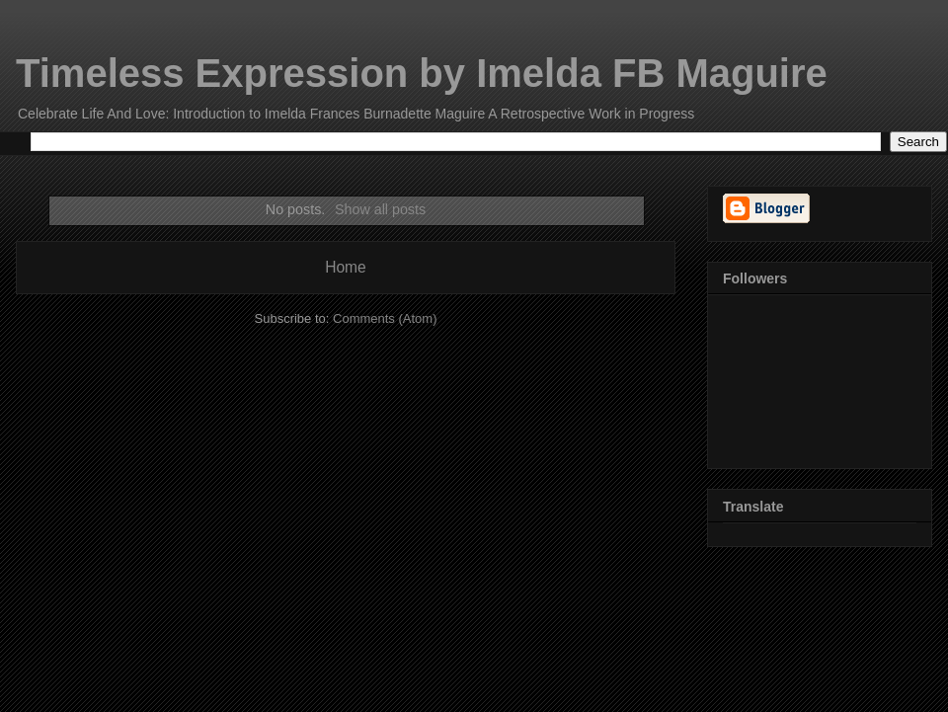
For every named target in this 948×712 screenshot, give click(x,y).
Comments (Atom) (384, 318)
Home (345, 267)
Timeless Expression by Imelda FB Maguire (422, 73)
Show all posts (380, 209)
